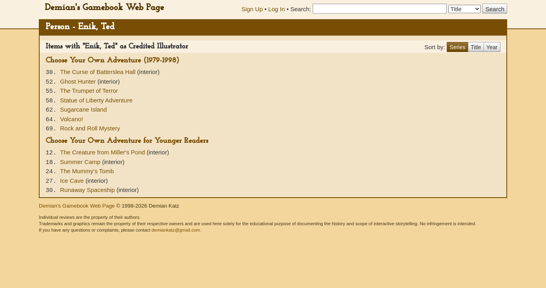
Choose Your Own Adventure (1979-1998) (112, 60)
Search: (300, 9)
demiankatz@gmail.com (175, 230)
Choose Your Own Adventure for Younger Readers (127, 141)
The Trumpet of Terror (89, 90)
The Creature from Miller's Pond (103, 152)
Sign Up (252, 9)
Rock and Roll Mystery (90, 128)
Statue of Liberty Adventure (96, 100)
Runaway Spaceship (88, 189)
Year (492, 47)
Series (458, 47)
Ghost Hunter (78, 81)
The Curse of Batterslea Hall (98, 71)
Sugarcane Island (83, 109)
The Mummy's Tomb (87, 171)
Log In (276, 9)
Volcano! (71, 119)
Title (476, 47)
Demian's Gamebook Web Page (104, 7)
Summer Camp (81, 161)
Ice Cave (72, 180)
